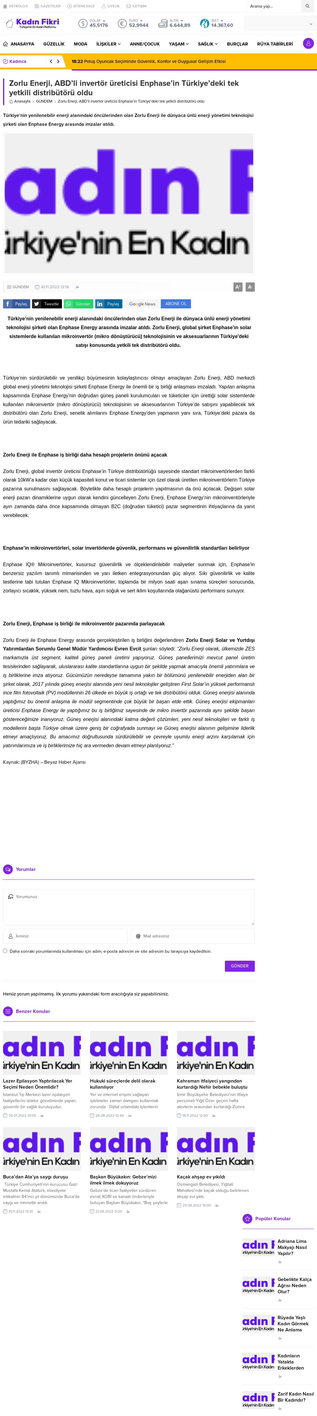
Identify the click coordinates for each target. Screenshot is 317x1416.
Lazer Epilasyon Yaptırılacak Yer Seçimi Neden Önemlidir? (37, 1084)
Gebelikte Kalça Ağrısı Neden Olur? (295, 1285)
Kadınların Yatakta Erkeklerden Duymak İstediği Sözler (295, 1368)
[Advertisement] (129, 812)
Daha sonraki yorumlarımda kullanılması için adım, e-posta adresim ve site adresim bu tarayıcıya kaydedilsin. (110, 951)
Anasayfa (20, 101)
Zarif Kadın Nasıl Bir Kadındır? (296, 1397)
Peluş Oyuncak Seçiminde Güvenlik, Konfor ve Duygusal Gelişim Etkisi (149, 61)
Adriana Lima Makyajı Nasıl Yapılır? (292, 1247)
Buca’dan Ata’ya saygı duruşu (35, 1177)
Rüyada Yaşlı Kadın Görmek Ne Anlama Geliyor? (293, 1327)
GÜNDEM (44, 101)
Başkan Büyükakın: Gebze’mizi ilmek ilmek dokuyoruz (123, 1180)
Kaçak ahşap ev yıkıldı (201, 1177)
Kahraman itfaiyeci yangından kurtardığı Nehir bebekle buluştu (212, 1084)
